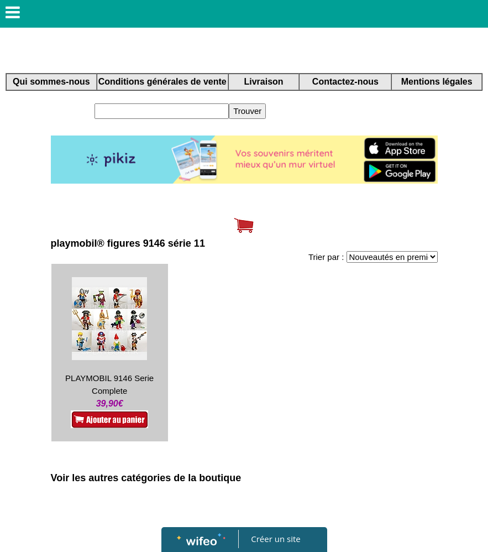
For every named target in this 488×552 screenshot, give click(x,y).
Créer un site (275, 538)
